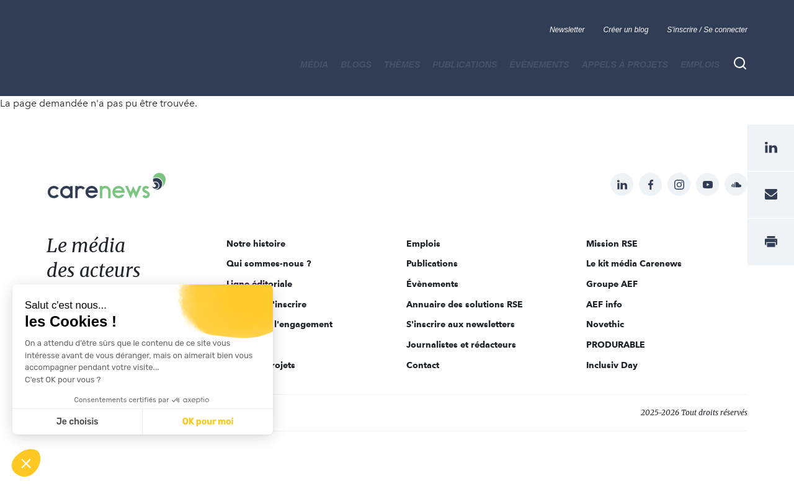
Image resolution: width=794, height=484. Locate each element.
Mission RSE (612, 244)
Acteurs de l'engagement (279, 324)
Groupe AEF (612, 284)
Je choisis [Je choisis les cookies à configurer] (77, 421)
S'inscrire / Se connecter (707, 29)
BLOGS (356, 64)
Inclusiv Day (612, 365)
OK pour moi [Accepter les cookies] (208, 421)
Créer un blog (626, 29)
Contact (422, 365)
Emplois (700, 64)
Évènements (539, 64)
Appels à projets (625, 64)
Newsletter (567, 29)
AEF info (604, 304)
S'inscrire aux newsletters (460, 324)
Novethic (605, 324)
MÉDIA (314, 64)
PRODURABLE (615, 345)
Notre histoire (255, 244)
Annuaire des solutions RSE (464, 304)
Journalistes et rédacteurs (461, 345)
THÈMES (402, 64)
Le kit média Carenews (634, 263)
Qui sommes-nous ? (268, 263)
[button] (26, 463)
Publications (464, 64)
